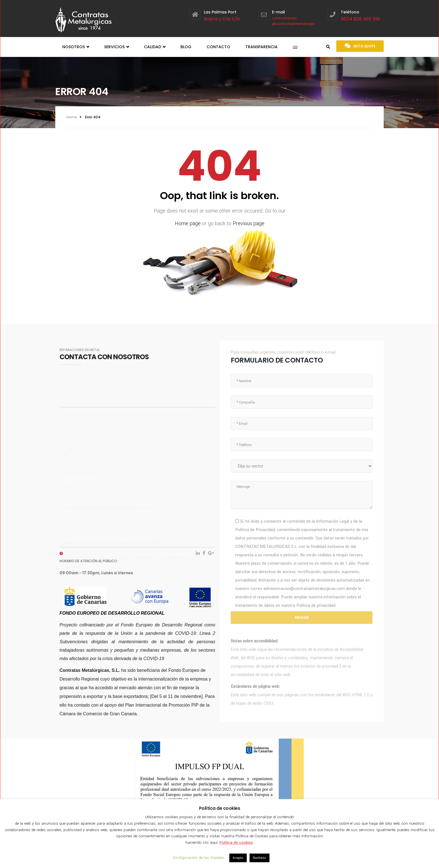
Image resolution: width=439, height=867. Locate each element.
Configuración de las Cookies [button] (198, 857)
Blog (185, 47)
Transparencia (261, 47)
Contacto (218, 47)
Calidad (154, 47)
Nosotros (75, 47)
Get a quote (360, 46)
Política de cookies (236, 842)
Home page (188, 223)
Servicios (116, 47)
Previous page (248, 223)
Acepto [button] (238, 858)
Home (72, 117)
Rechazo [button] (259, 858)
